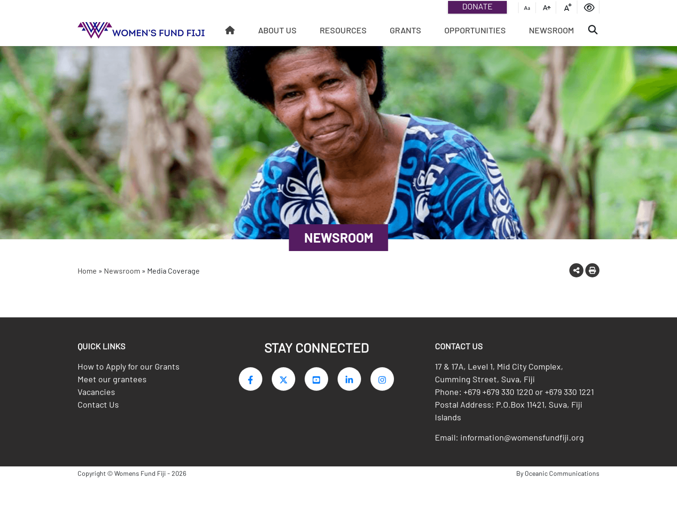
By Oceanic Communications (557, 476)
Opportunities (475, 30)
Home (87, 270)
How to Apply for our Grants (129, 369)
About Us (277, 30)
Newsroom (551, 30)
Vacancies (96, 394)
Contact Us (98, 407)
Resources (343, 30)
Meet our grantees (112, 382)
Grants (405, 30)
